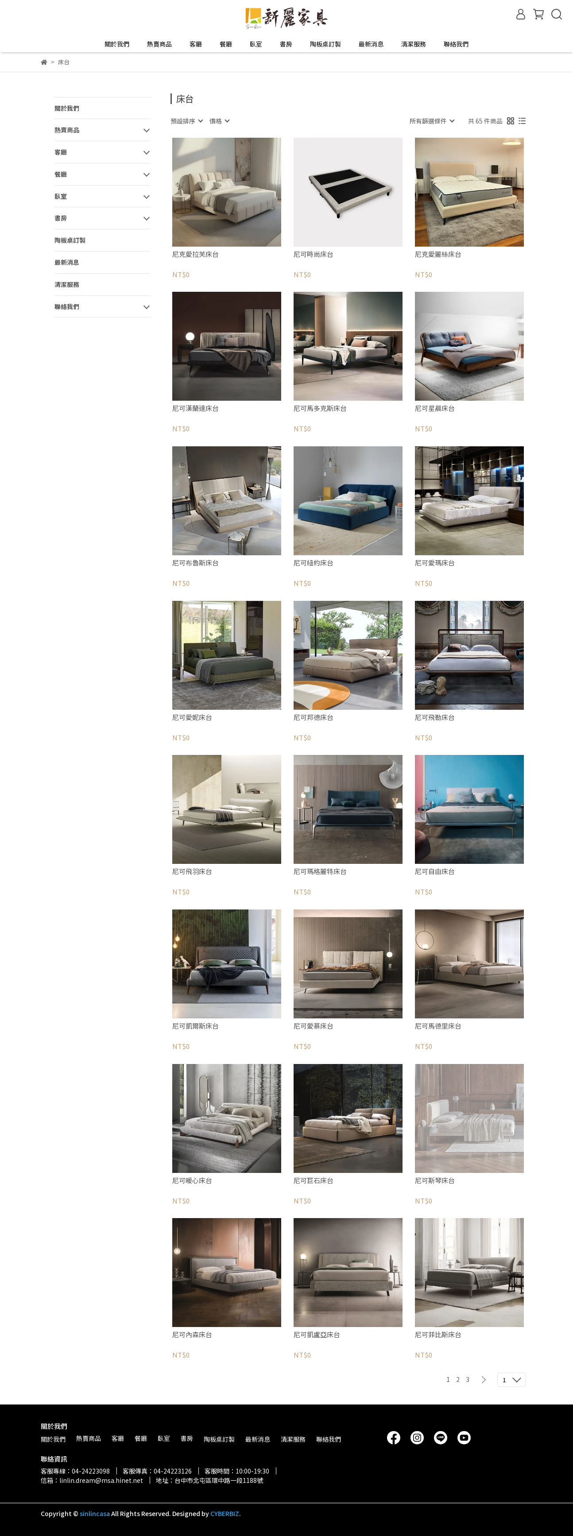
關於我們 (117, 43)
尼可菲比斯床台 (438, 1335)
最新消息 (371, 43)
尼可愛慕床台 (313, 1026)
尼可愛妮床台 (192, 717)
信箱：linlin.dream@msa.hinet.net (92, 1480)
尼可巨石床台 (313, 1180)
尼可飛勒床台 (435, 717)
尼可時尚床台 (313, 254)
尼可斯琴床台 (435, 1180)
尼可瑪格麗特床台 (320, 871)
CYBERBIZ (224, 1513)
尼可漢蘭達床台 (195, 408)
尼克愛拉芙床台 (195, 254)
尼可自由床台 (435, 871)
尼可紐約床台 (313, 563)
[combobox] (186, 121)
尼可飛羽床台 (192, 871)
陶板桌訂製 (325, 43)
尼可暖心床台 (192, 1180)
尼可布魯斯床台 (195, 563)
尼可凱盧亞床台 (317, 1335)
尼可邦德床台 (313, 717)
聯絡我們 (456, 43)
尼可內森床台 (192, 1335)
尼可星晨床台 (435, 408)
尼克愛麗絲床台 (438, 254)
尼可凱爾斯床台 (195, 1026)
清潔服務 (413, 43)
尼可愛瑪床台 (435, 563)
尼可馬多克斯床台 (320, 408)
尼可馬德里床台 (438, 1026)
